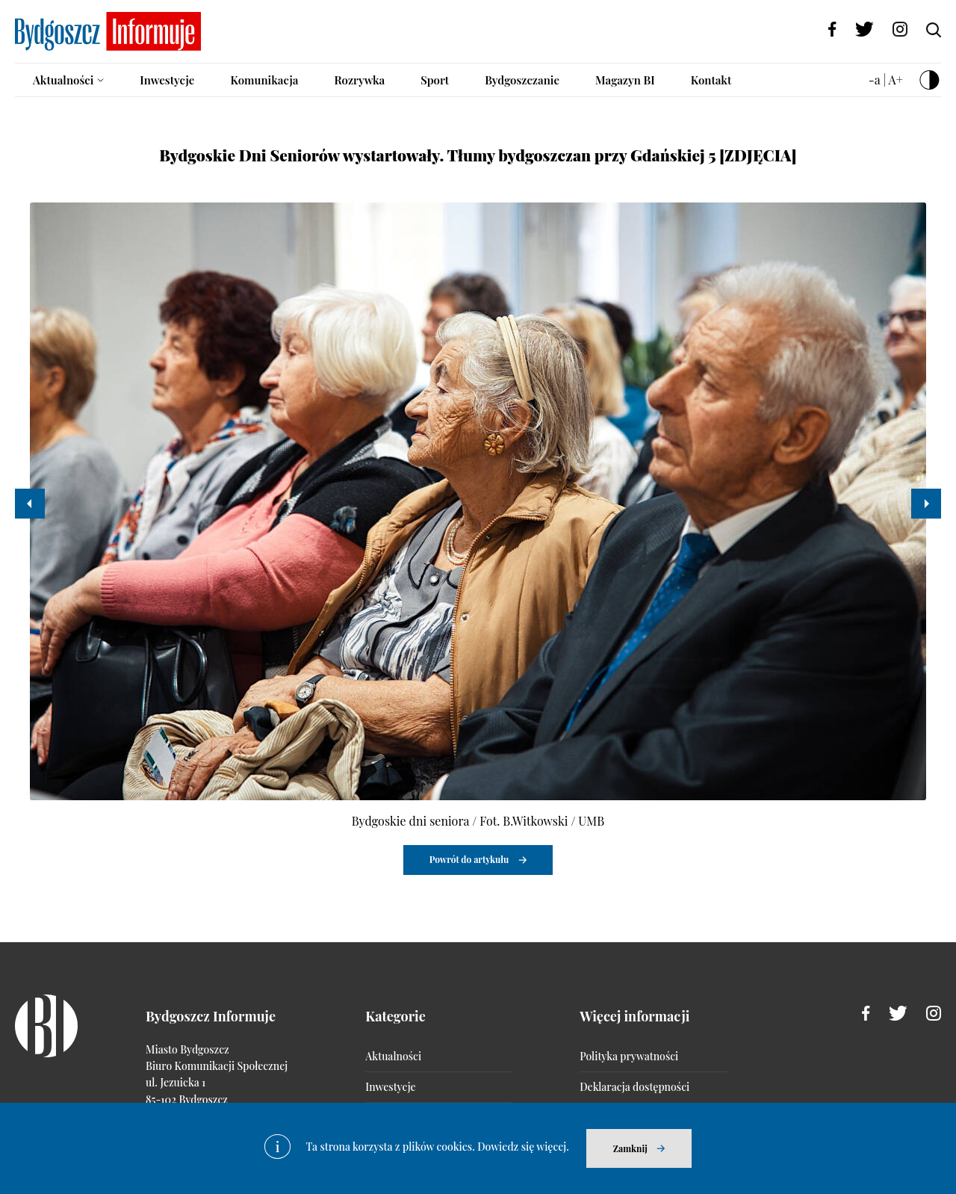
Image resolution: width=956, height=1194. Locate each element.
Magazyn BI (625, 79)
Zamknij (630, 1148)
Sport (434, 79)
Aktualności (63, 79)
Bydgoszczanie (522, 79)
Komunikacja (264, 79)
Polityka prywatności (629, 1056)
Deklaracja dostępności (634, 1087)
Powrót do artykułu (469, 859)
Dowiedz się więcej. (523, 1146)
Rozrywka (359, 79)
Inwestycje (167, 79)
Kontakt (711, 79)
